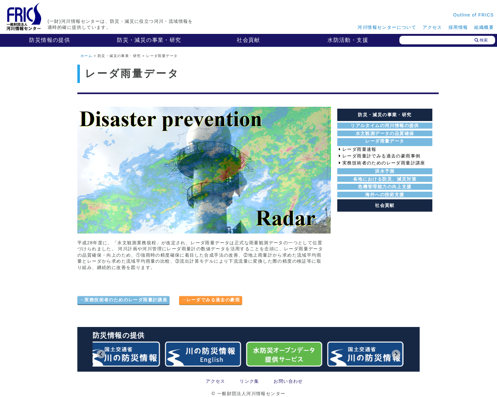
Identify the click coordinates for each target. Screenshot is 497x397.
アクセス (432, 27)
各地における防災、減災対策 (384, 179)
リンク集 (249, 381)
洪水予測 (385, 171)
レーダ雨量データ (384, 141)
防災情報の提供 (49, 40)
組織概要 (484, 27)
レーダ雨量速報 (359, 149)
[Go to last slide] (101, 354)
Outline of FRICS (473, 14)
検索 (481, 40)
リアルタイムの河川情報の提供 (385, 125)
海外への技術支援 (384, 194)
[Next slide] (396, 354)
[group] (123, 354)
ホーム (86, 56)
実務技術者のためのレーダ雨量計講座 (125, 299)
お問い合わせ (288, 381)
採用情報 (458, 27)
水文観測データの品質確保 (385, 133)
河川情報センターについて (387, 27)
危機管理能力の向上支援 (384, 186)
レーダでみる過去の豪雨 (213, 299)
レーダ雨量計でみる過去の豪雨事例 (381, 155)
